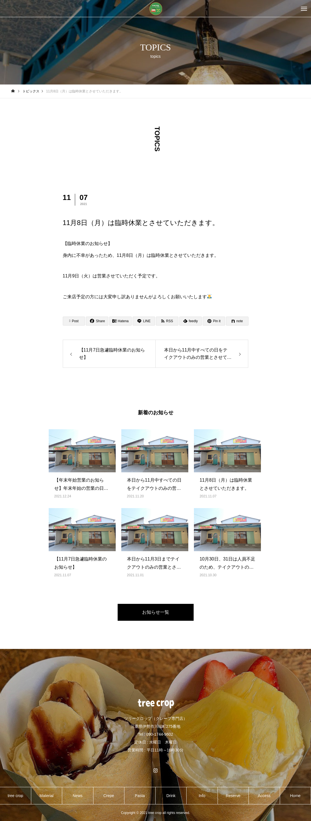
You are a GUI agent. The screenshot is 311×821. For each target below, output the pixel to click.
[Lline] (144, 321)
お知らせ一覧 (155, 612)
